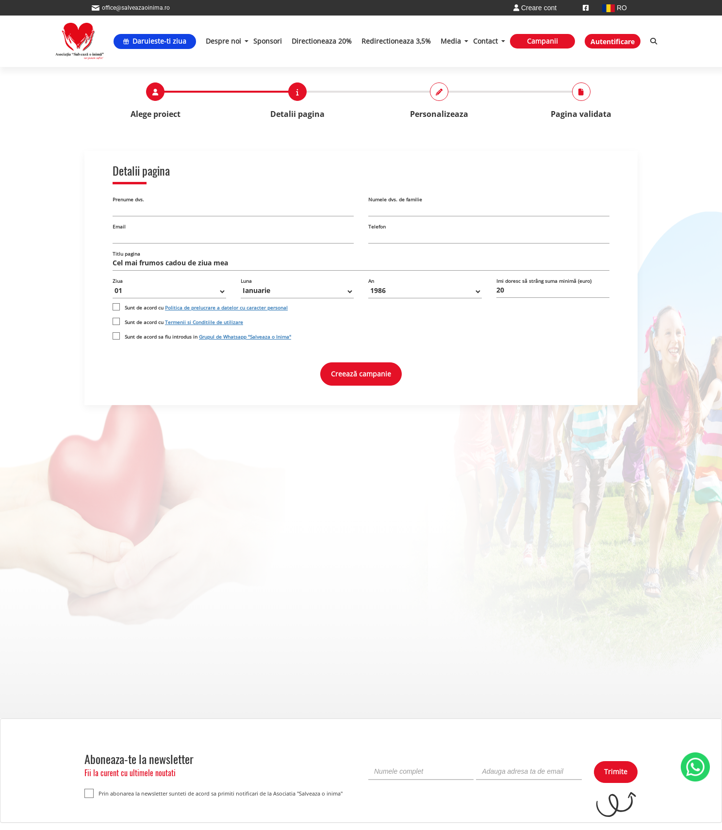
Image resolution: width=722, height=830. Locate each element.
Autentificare (613, 41)
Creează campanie (361, 373)
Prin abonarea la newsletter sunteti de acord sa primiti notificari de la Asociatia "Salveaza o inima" (213, 793)
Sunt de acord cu (206, 307)
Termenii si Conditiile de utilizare (204, 322)
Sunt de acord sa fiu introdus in (208, 336)
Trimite (615, 771)
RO (614, 8)
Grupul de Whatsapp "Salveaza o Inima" (245, 336)
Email (119, 226)
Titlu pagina (126, 253)
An (371, 280)
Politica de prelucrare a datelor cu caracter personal (226, 307)
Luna (246, 280)
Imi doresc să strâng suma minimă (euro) (543, 280)
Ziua (118, 280)
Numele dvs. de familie (395, 199)
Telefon (377, 226)
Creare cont (535, 8)
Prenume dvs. (128, 199)
